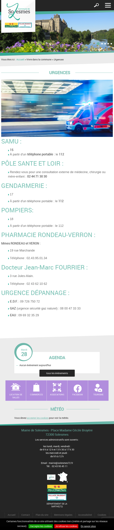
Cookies (102, 514)
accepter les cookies (37, 417)
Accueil (20, 59)
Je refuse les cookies (66, 526)
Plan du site (42, 514)
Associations (57, 394)
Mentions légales (63, 514)
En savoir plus (88, 526)
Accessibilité (85, 514)
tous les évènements (57, 373)
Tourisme (98, 394)
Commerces (36, 394)
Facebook (77, 394)
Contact (25, 514)
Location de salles (15, 396)
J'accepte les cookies (41, 526)
